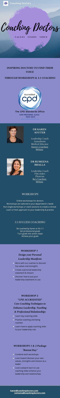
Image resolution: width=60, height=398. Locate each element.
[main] (30, 71)
